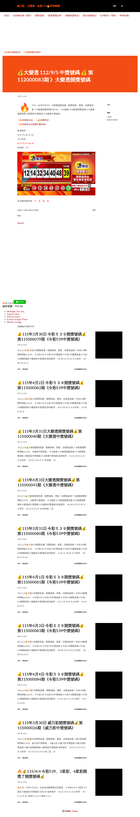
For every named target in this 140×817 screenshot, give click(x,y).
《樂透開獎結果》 (54, 15)
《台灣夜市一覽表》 (108, 15)
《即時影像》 (124, 15)
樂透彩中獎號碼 (112, 120)
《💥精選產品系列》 (32, 52)
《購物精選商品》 (72, 15)
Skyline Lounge (14, 322)
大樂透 (109, 117)
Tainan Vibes (13, 314)
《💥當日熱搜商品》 (12, 52)
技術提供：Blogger (70, 811)
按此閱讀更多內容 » (80, 369)
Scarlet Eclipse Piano (17, 319)
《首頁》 (7, 15)
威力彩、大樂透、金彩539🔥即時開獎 (38, 5)
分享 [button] (108, 105)
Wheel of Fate (13, 316)
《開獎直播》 (39, 15)
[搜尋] (114, 6)
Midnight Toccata (15, 311)
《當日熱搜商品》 (89, 15)
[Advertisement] (66, 34)
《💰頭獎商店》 (43, 120)
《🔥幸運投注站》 (26, 120)
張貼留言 (20, 223)
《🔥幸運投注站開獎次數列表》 (32, 124)
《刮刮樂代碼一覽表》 (22, 15)
